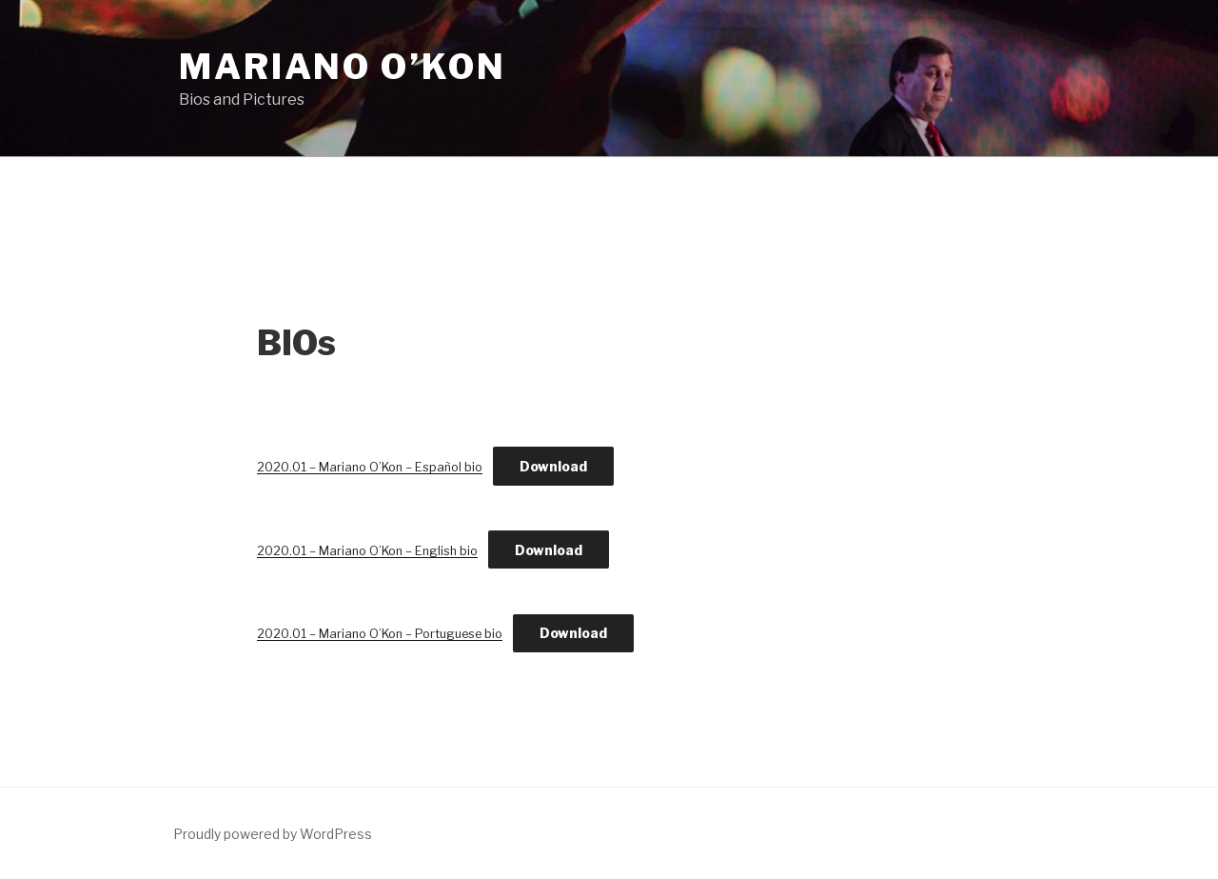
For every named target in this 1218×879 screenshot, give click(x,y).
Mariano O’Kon (342, 67)
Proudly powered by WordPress (272, 834)
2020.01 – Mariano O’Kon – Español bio (369, 467)
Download (553, 466)
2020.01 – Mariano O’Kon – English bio (367, 551)
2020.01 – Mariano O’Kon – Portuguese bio (379, 634)
